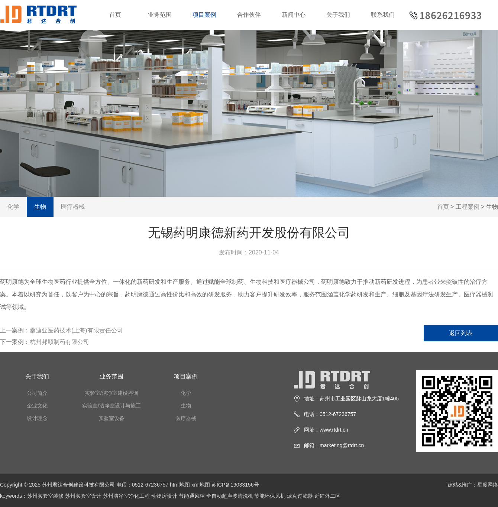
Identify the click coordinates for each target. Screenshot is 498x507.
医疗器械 (73, 207)
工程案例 (467, 207)
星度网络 (487, 485)
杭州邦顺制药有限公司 (59, 342)
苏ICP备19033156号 (235, 485)
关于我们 (338, 15)
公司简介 (37, 393)
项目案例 (204, 15)
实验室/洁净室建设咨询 (111, 393)
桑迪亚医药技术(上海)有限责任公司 (76, 330)
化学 (13, 207)
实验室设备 (111, 418)
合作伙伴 (249, 15)
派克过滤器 (300, 496)
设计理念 (37, 418)
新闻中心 (293, 15)
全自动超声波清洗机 (229, 496)
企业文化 (37, 406)
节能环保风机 (269, 496)
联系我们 (383, 15)
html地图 (180, 485)
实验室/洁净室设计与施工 (111, 406)
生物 (40, 207)
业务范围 (160, 15)
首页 (115, 15)
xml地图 (200, 485)
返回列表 (461, 333)
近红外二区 (327, 496)
